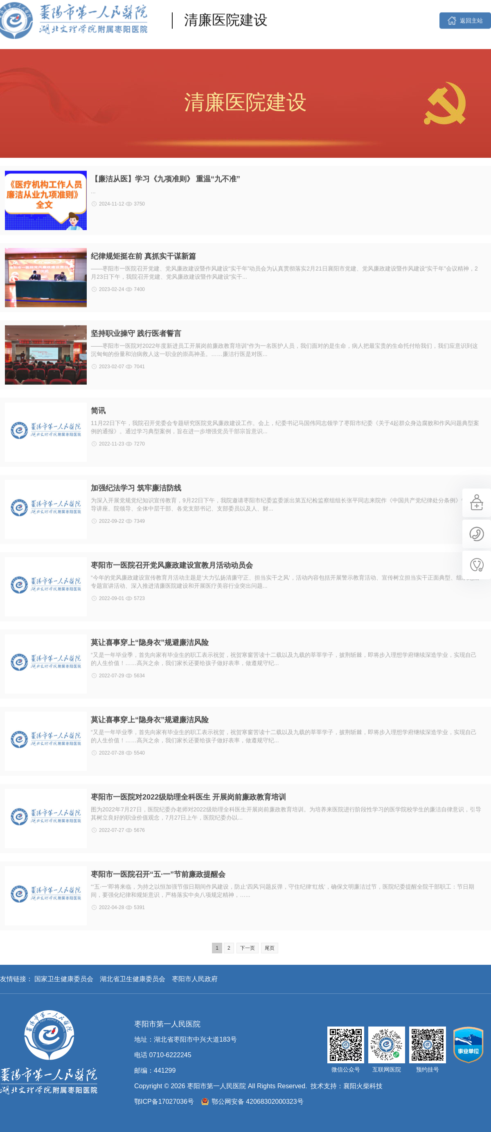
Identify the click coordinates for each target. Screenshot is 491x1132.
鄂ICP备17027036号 (164, 1101)
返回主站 (471, 10)
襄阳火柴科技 (363, 1086)
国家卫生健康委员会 (63, 978)
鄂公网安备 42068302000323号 (258, 1101)
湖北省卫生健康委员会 (132, 978)
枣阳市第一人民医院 (48, 1052)
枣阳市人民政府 (195, 978)
